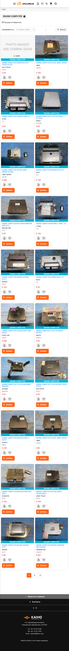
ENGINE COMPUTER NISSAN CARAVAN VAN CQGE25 (50, 546)
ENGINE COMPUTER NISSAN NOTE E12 (50, 170)
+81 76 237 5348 (35, 629)
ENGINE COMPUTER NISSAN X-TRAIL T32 (51, 224)
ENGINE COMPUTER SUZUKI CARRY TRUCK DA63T (49, 492)
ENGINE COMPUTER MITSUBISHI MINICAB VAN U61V (17, 224)
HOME (4, 9)
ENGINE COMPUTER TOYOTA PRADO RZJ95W (49, 117)
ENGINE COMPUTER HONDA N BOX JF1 (50, 277)
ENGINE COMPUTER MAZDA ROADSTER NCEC (16, 492)
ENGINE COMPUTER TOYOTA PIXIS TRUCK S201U (51, 385)
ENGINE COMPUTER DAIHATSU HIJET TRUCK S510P (15, 64)
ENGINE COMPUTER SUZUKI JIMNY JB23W (51, 63)
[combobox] (16, 29)
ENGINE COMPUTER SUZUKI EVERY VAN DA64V (16, 332)
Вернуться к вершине (35, 596)
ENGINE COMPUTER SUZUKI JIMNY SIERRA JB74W (14, 171)
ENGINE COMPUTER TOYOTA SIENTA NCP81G (49, 332)
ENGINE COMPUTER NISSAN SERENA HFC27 (15, 278)
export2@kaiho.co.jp (36, 633)
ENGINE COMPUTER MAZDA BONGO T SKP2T (16, 439)
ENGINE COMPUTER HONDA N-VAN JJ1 (16, 116)
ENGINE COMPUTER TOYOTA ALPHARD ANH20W (16, 385)
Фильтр (61, 30)
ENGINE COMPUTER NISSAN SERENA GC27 (15, 546)
